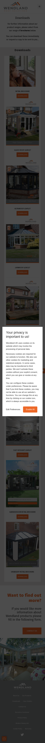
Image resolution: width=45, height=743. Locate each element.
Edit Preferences (13, 409)
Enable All (30, 409)
